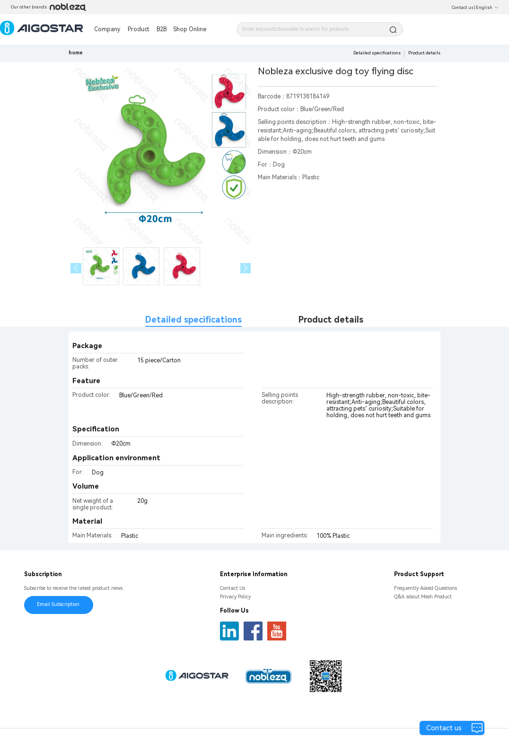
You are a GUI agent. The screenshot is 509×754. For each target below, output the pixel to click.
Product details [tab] (330, 319)
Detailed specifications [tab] (193, 319)
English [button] (487, 7)
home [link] (76, 53)
